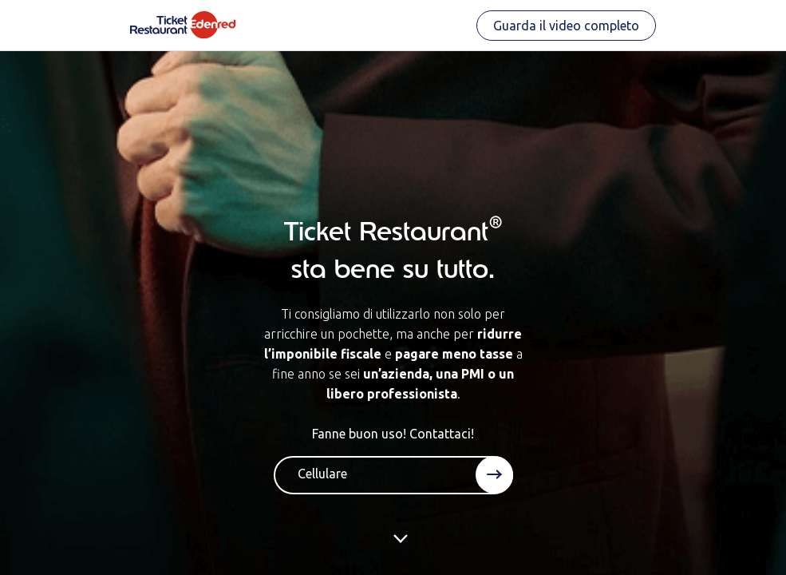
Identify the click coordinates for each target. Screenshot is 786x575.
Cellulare (322, 473)
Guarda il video (566, 25)
